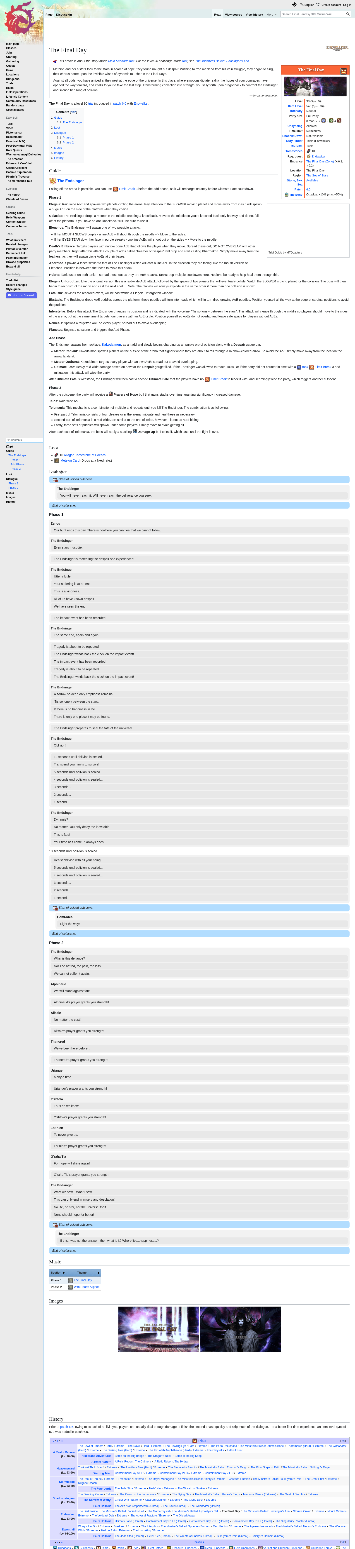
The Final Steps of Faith (265, 1415)
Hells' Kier (155, 1436)
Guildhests (86, 1495)
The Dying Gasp (182, 1442)
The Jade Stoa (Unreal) (129, 1484)
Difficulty (296, 111)
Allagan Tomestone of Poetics (85, 455)
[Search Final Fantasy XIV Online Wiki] (315, 14)
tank (305, 367)
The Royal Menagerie (160, 1426)
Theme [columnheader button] (82, 1272)
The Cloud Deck (193, 1447)
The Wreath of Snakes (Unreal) (193, 1484)
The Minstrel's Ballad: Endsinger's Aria (222, 61)
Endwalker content (81, 1515)
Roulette (296, 146)
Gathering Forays (321, 1495)
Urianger (57, 1070)
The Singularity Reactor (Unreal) (295, 1468)
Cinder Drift (122, 1447)
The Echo (295, 194)
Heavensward (65, 1416)
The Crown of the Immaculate (138, 1442)
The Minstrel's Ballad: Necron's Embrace (301, 1474)
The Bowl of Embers (90, 1393)
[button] (13, 266)
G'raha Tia (58, 1156)
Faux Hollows (102, 1453)
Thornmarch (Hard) (299, 1393)
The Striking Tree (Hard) (117, 1397)
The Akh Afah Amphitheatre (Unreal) (137, 1453)
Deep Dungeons (215, 1495)
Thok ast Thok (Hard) (91, 1415)
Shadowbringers (63, 1446)
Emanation (124, 1426)
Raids (120, 1495)
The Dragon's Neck (159, 1403)
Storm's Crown (302, 1459)
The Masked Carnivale (224, 1500)
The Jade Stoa (124, 1436)
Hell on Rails (109, 1478)
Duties (199, 1490)
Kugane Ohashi (87, 1430)
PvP (135, 1495)
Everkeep (119, 1474)
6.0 (308, 189)
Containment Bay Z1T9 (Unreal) (252, 1468)
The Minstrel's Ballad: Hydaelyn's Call (195, 1459)
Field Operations (244, 1495)
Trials (202, 1388)
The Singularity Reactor (182, 1415)
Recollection (220, 1474)
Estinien (57, 1128)
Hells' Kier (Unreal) (158, 1484)
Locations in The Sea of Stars (118, 1515)
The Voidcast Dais (103, 1463)
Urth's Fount (234, 1397)
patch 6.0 (119, 103)
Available (312, 180)
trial (131, 61)
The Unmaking (142, 1478)
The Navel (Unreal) (175, 1453)
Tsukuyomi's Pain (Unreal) (232, 1484)
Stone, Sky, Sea (191, 1500)
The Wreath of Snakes (191, 1436)
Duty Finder (294, 141)
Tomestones (293, 151)
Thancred (58, 1041)
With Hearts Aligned (86, 1286)
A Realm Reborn (63, 1399)
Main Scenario (118, 61)
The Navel (134, 1393)
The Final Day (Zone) (320, 161)
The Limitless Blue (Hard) (136, 1415)
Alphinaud (58, 984)
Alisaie (56, 1013)
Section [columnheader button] (56, 1272)
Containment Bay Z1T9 (219, 1420)
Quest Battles (154, 1495)
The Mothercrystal (158, 1459)
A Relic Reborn (101, 1409)
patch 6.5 (66, 1374)
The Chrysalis (215, 1397)
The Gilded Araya (183, 1463)
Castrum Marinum (156, 1447)
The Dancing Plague (90, 1442)
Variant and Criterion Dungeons (282, 1495)
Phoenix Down (292, 136)
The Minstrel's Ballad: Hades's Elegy (217, 1442)
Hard (109, 1393)
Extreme (119, 1393)
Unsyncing (295, 126)
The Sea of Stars (317, 175)
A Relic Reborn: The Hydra (170, 1409)
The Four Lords (101, 1436)
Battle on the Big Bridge (129, 1403)
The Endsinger (71, 181)
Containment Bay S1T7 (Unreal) (166, 1468)
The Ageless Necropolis (258, 1474)
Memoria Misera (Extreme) (259, 1442)
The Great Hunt (314, 1426)
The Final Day (83, 1280)
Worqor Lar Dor (87, 1474)
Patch (298, 189)
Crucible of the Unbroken (256, 1500)
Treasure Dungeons (184, 1495)
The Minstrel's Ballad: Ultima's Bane (261, 1393)
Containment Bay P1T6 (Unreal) (209, 1468)
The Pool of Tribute (90, 1426)
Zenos (55, 523)
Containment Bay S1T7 (129, 1420)
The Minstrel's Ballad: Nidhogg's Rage (306, 1415)
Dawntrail (68, 1477)
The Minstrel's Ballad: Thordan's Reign (223, 1415)
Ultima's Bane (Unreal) (129, 1468)
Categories (58, 1515)
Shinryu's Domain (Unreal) (268, 1484)
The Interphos (149, 1474)
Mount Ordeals (336, 1459)
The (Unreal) (205, 1453)
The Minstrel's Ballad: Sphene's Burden (185, 1474)
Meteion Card (69, 460)
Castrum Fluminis (239, 1426)
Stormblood (67, 1429)
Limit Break (127, 189)
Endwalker (318, 156)
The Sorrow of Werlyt (97, 1447)
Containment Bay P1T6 (174, 1420)
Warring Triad (102, 1420)
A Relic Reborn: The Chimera (133, 1409)
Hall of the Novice (162, 1500)
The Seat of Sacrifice (292, 1442)
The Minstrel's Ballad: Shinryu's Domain (200, 1426)
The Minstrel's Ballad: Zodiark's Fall (122, 1459)
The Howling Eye (175, 1393)
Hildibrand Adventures (96, 1403)
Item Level (295, 106)
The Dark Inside (88, 1459)
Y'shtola (57, 1099)
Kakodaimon (111, 344)
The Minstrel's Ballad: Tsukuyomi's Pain (277, 1426)
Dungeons (64, 1495)
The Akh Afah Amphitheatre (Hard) (169, 1397)
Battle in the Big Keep (188, 1403)
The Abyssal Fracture (144, 1463)
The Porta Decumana (224, 1393)
